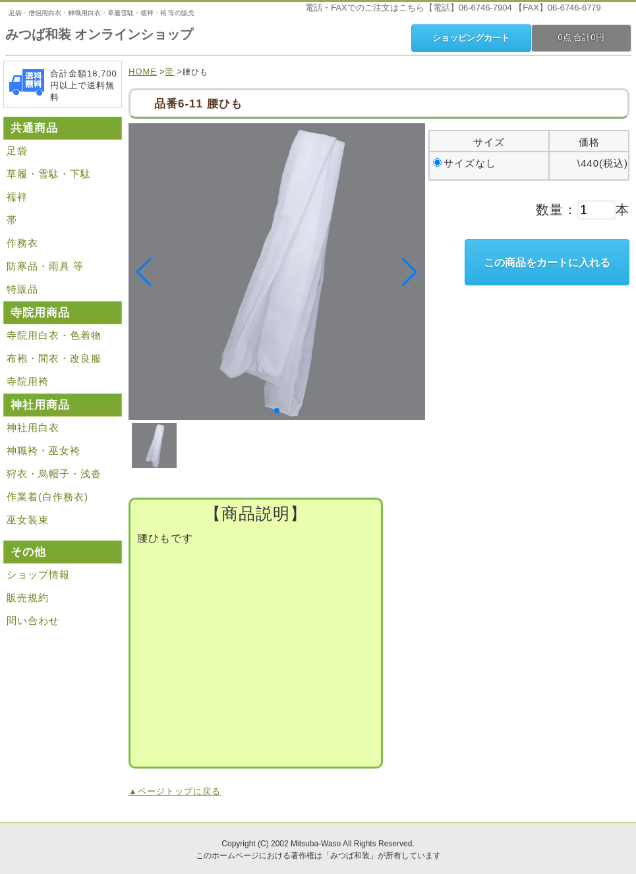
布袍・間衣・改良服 (54, 358)
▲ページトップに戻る (175, 791)
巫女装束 (28, 519)
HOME (143, 71)
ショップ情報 (38, 574)
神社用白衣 (33, 427)
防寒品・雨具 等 (45, 266)
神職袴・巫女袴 (43, 450)
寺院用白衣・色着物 (54, 335)
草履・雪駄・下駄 (49, 173)
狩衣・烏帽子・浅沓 (54, 473)
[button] (276, 410)
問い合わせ (33, 620)
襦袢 (17, 196)
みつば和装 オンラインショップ (99, 34)
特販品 (22, 289)
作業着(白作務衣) (47, 496)
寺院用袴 (28, 381)
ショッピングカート (470, 38)
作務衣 (22, 242)
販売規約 (28, 597)
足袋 (17, 150)
